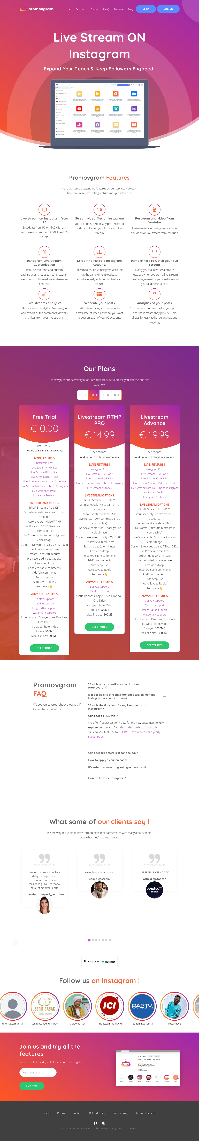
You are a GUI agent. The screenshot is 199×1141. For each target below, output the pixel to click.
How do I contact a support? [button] (127, 777)
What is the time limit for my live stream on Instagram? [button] (127, 707)
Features (76, 9)
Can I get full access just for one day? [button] (127, 752)
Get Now (31, 1086)
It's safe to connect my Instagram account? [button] (127, 767)
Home (62, 9)
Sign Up (168, 9)
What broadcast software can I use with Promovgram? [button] (127, 685)
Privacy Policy (120, 1113)
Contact (77, 1113)
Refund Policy (97, 1113)
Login (144, 9)
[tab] (127, 686)
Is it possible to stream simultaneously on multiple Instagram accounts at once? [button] (127, 696)
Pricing (91, 9)
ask (56, 709)
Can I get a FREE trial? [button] (127, 716)
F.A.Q (103, 9)
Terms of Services (146, 1113)
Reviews (116, 9)
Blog (128, 9)
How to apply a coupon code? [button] (127, 760)
